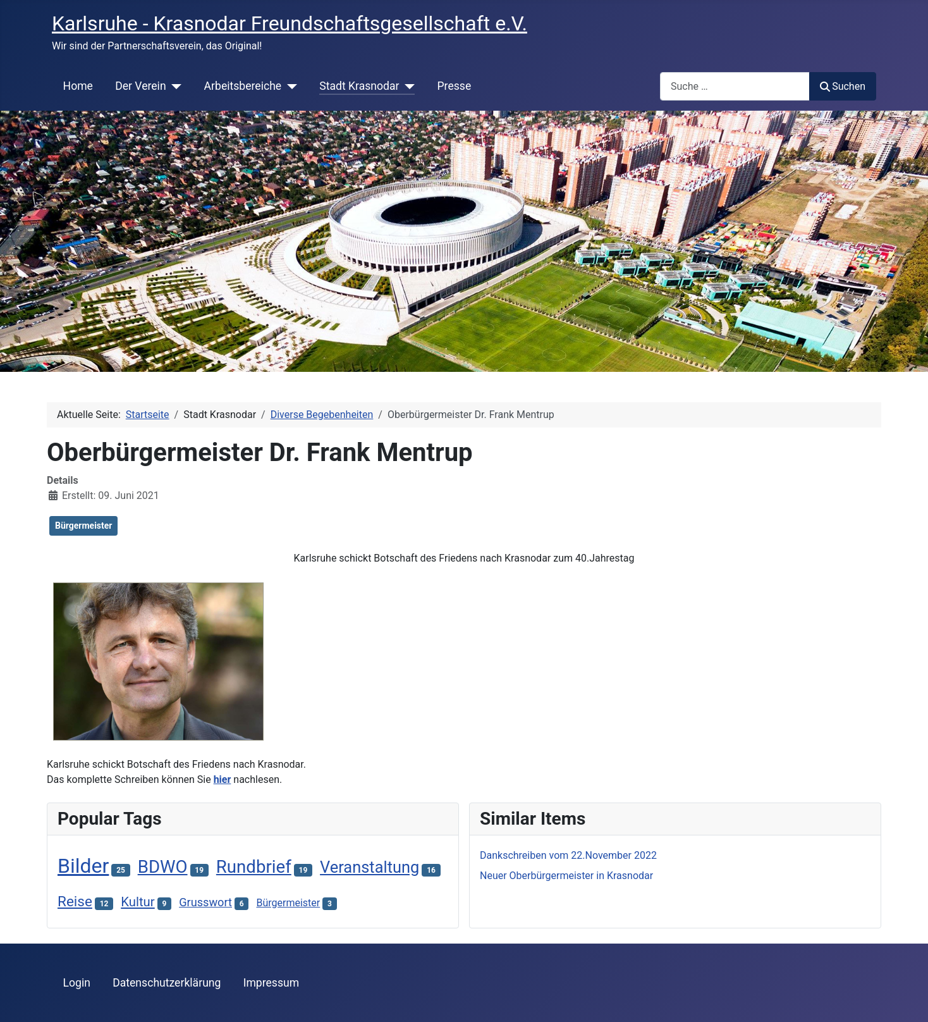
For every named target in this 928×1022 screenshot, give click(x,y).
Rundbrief (253, 866)
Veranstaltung (369, 867)
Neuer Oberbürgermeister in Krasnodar (566, 876)
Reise (75, 901)
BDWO (163, 866)
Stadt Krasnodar (359, 86)
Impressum (271, 982)
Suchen (842, 86)
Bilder (83, 866)
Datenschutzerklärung (167, 982)
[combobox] (735, 86)
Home (78, 86)
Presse (454, 86)
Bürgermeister (83, 525)
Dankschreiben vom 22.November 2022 (568, 855)
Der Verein (140, 86)
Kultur (138, 901)
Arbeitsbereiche (243, 86)
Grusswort (205, 902)
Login (76, 982)
